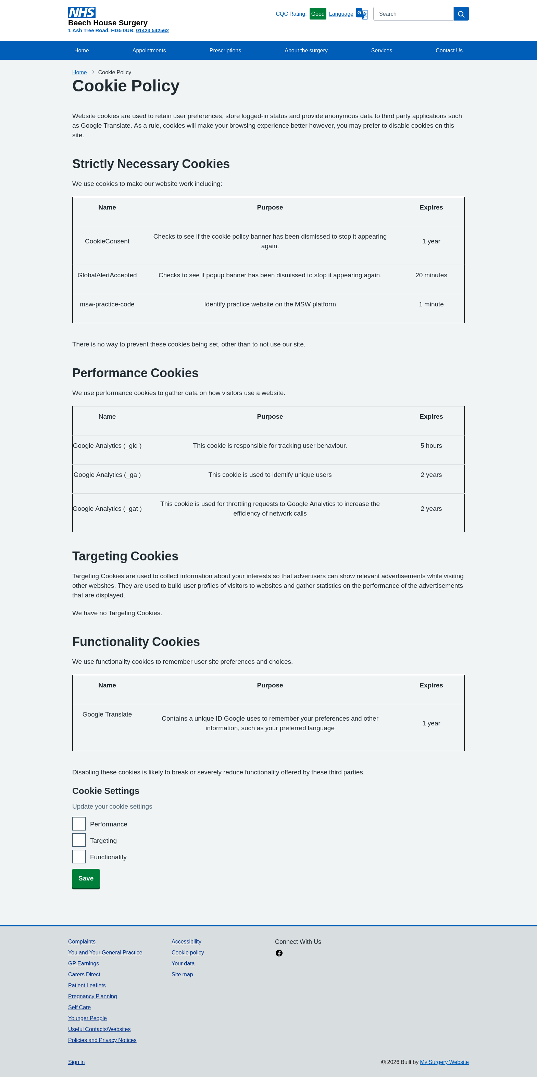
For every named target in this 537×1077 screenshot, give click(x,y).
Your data (183, 963)
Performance (108, 824)
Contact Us (449, 50)
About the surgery (306, 50)
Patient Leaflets (87, 985)
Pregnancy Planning (92, 996)
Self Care (79, 1007)
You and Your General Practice (105, 952)
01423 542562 (152, 30)
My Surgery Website (444, 1062)
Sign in (76, 1062)
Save (85, 878)
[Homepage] (170, 17)
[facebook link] (279, 954)
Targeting (103, 840)
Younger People (87, 1018)
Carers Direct (84, 974)
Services (381, 50)
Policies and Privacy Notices (102, 1040)
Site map (182, 974)
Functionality (108, 857)
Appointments (149, 50)
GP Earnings (83, 963)
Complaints (82, 941)
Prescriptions (225, 50)
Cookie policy (188, 952)
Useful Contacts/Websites (99, 1029)
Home (81, 50)
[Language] (348, 14)
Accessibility (186, 941)
